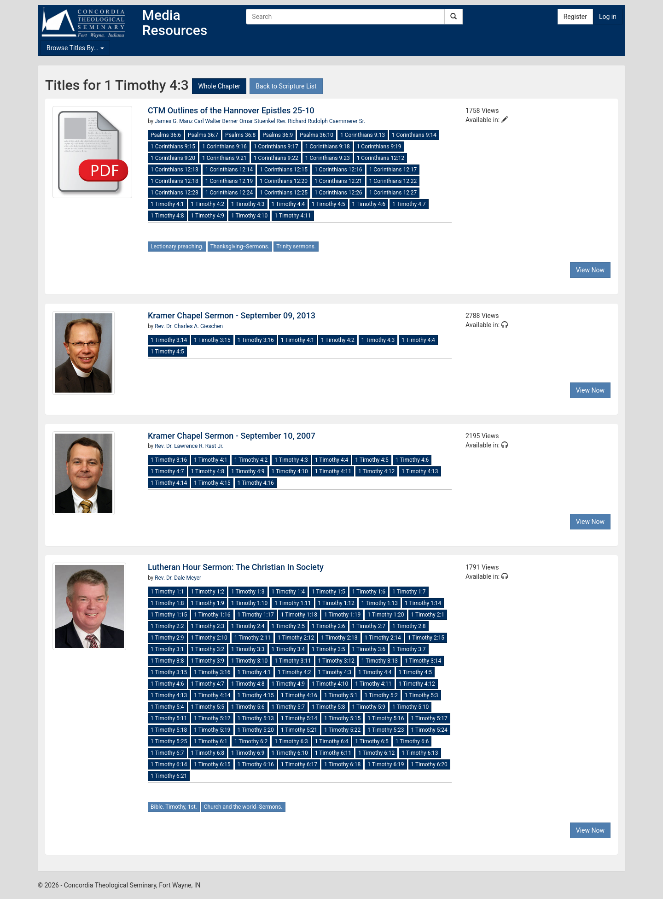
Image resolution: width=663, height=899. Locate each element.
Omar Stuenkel (258, 121)
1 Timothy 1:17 (256, 614)
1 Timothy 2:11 (252, 638)
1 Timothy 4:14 (169, 483)
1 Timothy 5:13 (256, 718)
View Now (590, 270)
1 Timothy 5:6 (248, 707)
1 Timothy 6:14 (169, 764)
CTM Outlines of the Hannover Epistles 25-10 (231, 110)
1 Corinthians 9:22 (276, 158)
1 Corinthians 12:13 (174, 169)
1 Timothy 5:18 (169, 730)
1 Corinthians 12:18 (174, 181)
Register (575, 16)
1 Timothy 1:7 (409, 591)
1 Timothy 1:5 (328, 591)
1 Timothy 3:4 (288, 649)
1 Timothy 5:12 (212, 718)
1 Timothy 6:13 (419, 753)
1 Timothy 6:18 (342, 764)
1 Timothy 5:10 (410, 707)
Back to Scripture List (286, 86)
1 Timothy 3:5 (328, 649)
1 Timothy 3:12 (336, 661)
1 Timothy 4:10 (249, 215)
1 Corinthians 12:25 (284, 192)
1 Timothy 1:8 (167, 603)
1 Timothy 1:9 (208, 603)
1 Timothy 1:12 (336, 603)
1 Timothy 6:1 (210, 741)
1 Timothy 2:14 (383, 638)
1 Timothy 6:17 (299, 764)
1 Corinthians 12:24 (229, 192)
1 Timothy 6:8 (208, 753)
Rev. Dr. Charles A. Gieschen (189, 326)
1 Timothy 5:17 (429, 718)
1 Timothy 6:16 (256, 764)
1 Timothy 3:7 (409, 649)
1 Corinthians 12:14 (229, 169)
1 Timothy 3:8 (167, 661)
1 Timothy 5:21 (299, 730)
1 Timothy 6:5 (372, 741)
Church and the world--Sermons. (243, 807)
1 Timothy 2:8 (409, 626)
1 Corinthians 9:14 (414, 135)
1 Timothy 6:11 (333, 753)
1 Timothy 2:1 (428, 614)
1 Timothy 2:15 (426, 638)
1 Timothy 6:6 (412, 741)
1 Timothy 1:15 (169, 614)
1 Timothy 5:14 (299, 718)
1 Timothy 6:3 (291, 741)
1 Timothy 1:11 (292, 603)
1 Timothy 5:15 (342, 718)
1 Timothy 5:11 (169, 718)
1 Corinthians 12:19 (229, 181)
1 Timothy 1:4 (288, 591)
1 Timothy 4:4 (288, 204)
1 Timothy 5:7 (288, 707)
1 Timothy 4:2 (208, 204)
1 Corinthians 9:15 (173, 146)
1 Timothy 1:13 (379, 603)
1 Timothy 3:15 (212, 340)
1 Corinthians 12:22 (393, 181)
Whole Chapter (219, 86)
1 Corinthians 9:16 (224, 146)
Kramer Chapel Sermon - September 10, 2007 (231, 436)
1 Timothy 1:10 (249, 603)
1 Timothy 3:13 (379, 661)
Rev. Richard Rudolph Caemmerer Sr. (321, 121)
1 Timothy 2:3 (208, 626)
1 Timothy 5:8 (328, 707)
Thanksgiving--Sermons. (240, 246)
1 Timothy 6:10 (290, 753)
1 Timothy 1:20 (385, 614)
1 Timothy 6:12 (376, 753)
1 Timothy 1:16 (212, 614)
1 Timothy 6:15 (212, 764)
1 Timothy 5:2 (381, 695)
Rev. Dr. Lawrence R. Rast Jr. (189, 446)
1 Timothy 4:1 (167, 204)
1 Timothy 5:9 (369, 707)
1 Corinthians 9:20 (173, 158)
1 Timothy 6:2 (251, 741)
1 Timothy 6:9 (248, 753)
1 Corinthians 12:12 (381, 158)
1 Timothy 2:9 (167, 638)
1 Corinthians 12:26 (338, 192)
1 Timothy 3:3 (248, 649)
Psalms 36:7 (203, 135)
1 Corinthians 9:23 (327, 158)
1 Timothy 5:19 (212, 730)
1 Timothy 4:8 (167, 215)
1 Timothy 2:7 (369, 626)
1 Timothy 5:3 (421, 695)
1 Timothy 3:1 (167, 649)
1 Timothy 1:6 (369, 591)
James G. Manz (174, 121)
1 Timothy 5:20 (256, 730)
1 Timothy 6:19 (385, 764)
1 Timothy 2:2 (167, 626)
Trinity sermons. (296, 246)
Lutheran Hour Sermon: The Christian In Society (236, 567)
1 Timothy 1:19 (342, 614)
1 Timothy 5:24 (429, 730)
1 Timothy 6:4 (332, 741)
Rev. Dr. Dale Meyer (178, 578)
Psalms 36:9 (277, 135)
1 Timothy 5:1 (341, 695)
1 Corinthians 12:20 (284, 181)
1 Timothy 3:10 (249, 661)
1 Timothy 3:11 (292, 661)
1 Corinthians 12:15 (284, 169)
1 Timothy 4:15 (212, 483)
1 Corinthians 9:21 (224, 158)
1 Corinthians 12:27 (393, 192)
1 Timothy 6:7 (167, 753)
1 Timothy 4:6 (369, 204)
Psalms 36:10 (316, 135)
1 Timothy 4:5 (328, 204)
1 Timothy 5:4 (167, 707)
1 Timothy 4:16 (256, 483)
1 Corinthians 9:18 (327, 146)
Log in (607, 16)
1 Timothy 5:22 (342, 730)
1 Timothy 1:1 (167, 591)
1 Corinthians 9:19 (379, 146)
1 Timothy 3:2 (208, 649)
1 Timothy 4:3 (248, 204)
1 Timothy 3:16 (256, 340)
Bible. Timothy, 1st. (174, 807)
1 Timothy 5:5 (208, 707)
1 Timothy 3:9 (208, 661)
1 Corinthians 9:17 (276, 146)
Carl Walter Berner (217, 121)
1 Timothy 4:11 (292, 215)
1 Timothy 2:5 (288, 626)
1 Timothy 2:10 (209, 638)
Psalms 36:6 (166, 135)
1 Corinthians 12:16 (338, 169)
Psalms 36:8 (240, 135)
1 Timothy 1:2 (208, 591)
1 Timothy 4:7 (409, 204)
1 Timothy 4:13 (419, 471)
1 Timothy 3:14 (169, 340)
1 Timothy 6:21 (169, 776)
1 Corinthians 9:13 (362, 135)
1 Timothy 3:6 (369, 649)
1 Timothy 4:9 (208, 215)
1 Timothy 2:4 (248, 626)
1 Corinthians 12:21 (338, 181)
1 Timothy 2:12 (296, 638)
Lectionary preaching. (177, 246)
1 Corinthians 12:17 (393, 169)
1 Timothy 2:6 (328, 626)
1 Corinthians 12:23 (174, 192)
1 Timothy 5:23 (385, 730)
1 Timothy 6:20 (429, 764)
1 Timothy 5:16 (385, 718)
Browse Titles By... (75, 48)
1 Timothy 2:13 (339, 638)
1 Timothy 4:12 (376, 471)
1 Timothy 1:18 (299, 614)
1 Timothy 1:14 (423, 603)
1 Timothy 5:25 (169, 741)
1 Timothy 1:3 (248, 591)
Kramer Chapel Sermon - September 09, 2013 (231, 315)
